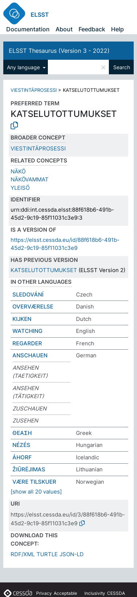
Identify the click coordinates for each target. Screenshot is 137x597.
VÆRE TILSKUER (34, 481)
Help (117, 29)
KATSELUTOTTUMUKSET (44, 270)
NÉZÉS (21, 444)
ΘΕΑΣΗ (22, 432)
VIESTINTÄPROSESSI (34, 90)
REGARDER (27, 343)
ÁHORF (22, 457)
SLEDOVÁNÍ (27, 294)
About (64, 29)
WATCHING (27, 330)
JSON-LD (72, 554)
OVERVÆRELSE (32, 306)
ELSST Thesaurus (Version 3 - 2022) (59, 50)
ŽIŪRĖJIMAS (28, 469)
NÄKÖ (18, 171)
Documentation (28, 29)
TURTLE (47, 554)
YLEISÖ (20, 187)
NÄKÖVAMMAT (30, 179)
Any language (24, 67)
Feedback (92, 29)
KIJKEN (21, 318)
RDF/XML (23, 554)
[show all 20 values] (36, 491)
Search (121, 67)
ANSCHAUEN (29, 355)
